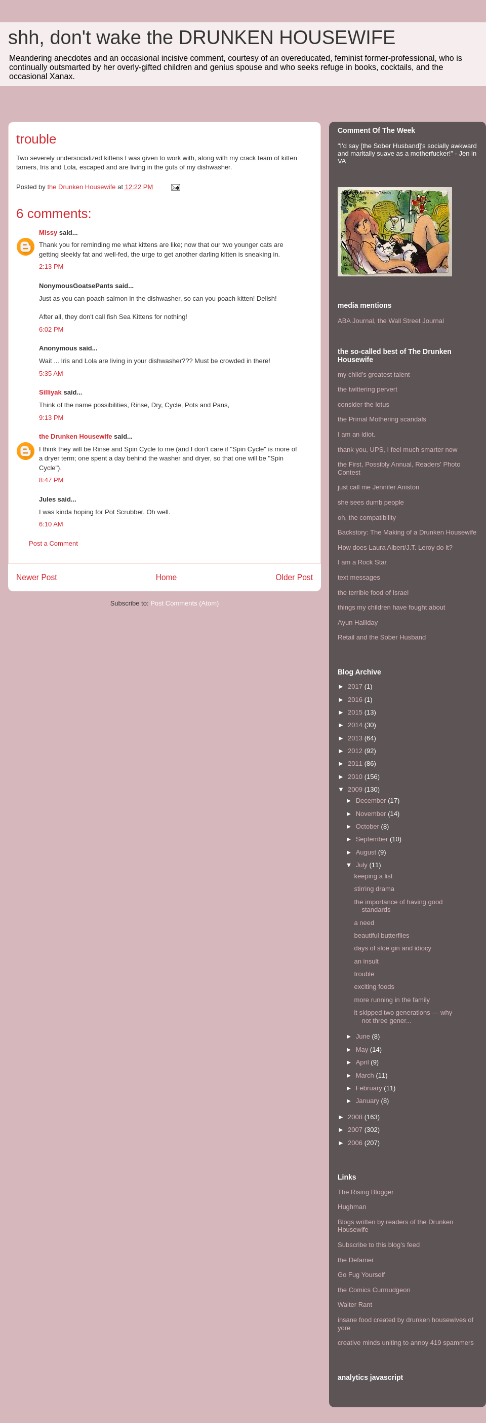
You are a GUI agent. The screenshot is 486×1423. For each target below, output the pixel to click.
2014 (356, 725)
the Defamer (356, 1260)
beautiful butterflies (381, 935)
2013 (356, 738)
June (364, 1036)
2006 (356, 1143)
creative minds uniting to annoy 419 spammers (406, 1342)
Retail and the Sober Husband (382, 637)
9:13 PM (51, 417)
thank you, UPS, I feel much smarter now (397, 449)
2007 (356, 1129)
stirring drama (374, 889)
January (368, 1101)
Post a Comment (53, 543)
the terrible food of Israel (373, 592)
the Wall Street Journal (411, 321)
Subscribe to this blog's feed (379, 1245)
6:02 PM (51, 329)
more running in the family (392, 1000)
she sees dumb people (371, 502)
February (370, 1088)
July (363, 865)
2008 (356, 1117)
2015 (356, 712)
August (367, 852)
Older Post (294, 577)
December (372, 800)
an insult (366, 961)
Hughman (352, 1207)
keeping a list (373, 876)
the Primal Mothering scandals (382, 419)
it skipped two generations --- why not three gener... (403, 1016)
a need (364, 923)
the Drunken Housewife (75, 436)
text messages (359, 577)
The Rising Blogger (366, 1192)
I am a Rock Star (362, 562)
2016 (356, 699)
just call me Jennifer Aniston (378, 487)
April (363, 1062)
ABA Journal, (357, 321)
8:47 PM (51, 480)
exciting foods (374, 986)
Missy (48, 232)
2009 (356, 789)
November (372, 813)
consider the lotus (363, 404)
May (363, 1049)
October (368, 826)
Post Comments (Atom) (184, 603)
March (366, 1075)
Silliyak (50, 392)
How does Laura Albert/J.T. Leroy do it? (395, 547)
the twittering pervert (367, 389)
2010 (356, 776)
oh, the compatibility (367, 517)
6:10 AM (51, 524)
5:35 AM (51, 373)
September (373, 839)
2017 (356, 686)
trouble (364, 974)
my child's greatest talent (374, 374)
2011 (356, 763)
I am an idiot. (356, 434)
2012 (356, 751)
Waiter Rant (355, 1304)
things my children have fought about (391, 607)
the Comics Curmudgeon (374, 1290)
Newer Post (36, 577)
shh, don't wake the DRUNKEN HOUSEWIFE (201, 37)
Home (166, 577)
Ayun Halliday (358, 622)
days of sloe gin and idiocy (392, 948)
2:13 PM (51, 266)
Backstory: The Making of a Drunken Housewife (407, 532)
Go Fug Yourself (361, 1274)
